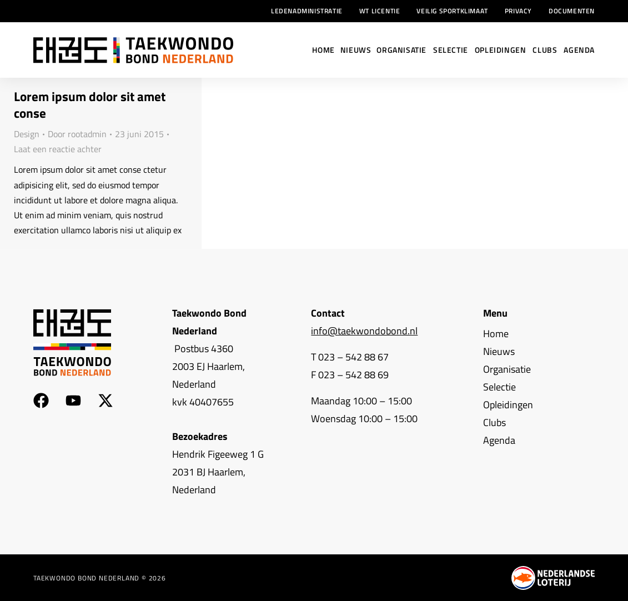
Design (26, 134)
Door (77, 134)
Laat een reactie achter (58, 149)
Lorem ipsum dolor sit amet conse (89, 105)
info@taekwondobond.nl (364, 330)
